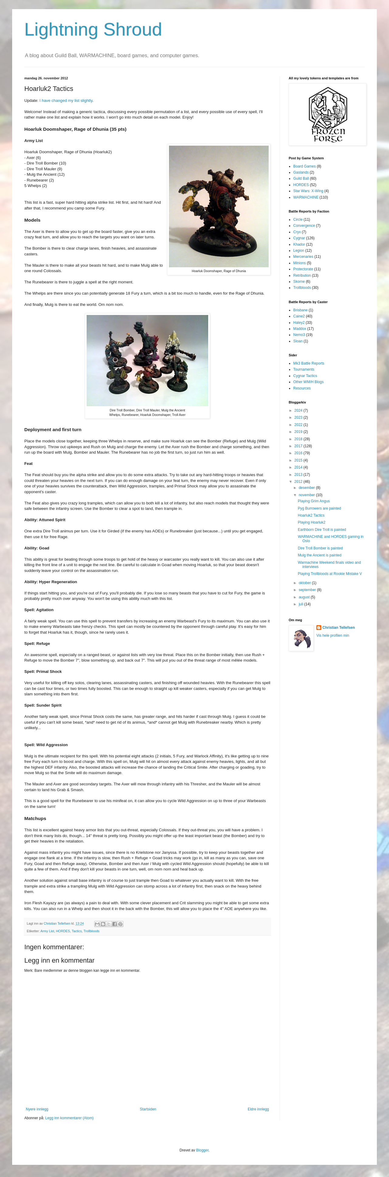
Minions (299, 263)
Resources (302, 388)
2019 (299, 432)
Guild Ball (301, 178)
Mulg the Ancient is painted (319, 555)
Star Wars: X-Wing (308, 191)
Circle (298, 219)
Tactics (77, 931)
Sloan (298, 341)
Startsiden (148, 1109)
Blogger (202, 1150)
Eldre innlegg (258, 1109)
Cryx (297, 232)
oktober (305, 583)
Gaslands (301, 172)
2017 (299, 446)
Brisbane (300, 310)
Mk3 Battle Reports (308, 363)
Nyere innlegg (37, 1109)
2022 (299, 425)
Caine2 (299, 316)
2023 (299, 417)
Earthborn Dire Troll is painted (322, 530)
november (307, 495)
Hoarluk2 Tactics (311, 515)
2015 (299, 460)
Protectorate (303, 269)
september (308, 590)
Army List (47, 931)
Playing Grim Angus (314, 501)
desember (307, 488)
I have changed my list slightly (66, 100)
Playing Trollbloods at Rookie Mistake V (330, 574)
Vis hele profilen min (332, 635)
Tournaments (303, 369)
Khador (299, 244)
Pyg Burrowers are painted (319, 508)
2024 (299, 410)
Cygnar (299, 238)
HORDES (63, 931)
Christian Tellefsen (338, 627)
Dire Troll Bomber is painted (320, 548)
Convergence (304, 225)
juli (301, 604)
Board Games (304, 166)
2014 (299, 467)
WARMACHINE (305, 197)
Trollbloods (91, 931)
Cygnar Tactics (305, 376)
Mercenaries (303, 256)
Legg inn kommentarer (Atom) (69, 1118)
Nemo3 (299, 335)
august (305, 597)
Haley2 (299, 322)
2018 (299, 439)
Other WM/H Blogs (308, 382)
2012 (299, 481)
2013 (299, 475)
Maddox (299, 329)
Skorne (299, 281)
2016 (299, 453)
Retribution (302, 275)
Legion (298, 250)
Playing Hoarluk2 (311, 522)
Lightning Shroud (93, 29)
